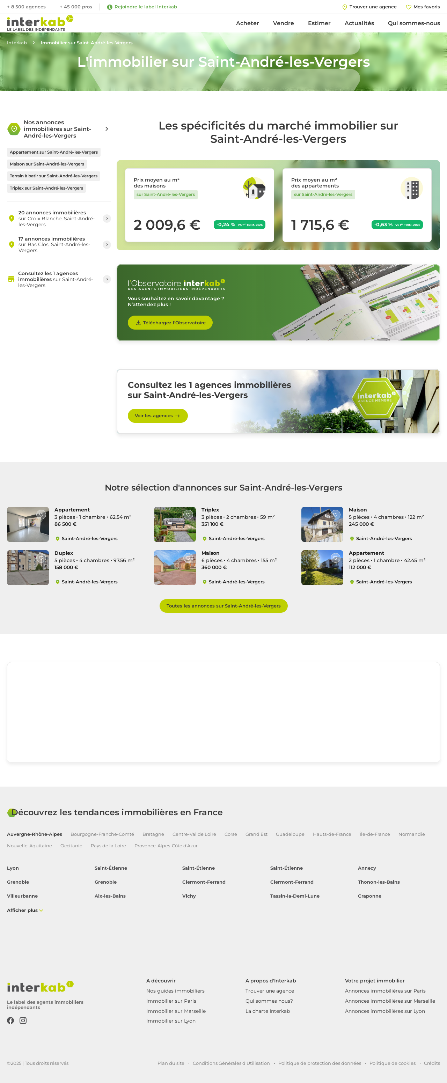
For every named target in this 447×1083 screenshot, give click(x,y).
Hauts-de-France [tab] (332, 834)
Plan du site (170, 1063)
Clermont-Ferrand (204, 882)
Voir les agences (158, 415)
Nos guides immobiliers (175, 991)
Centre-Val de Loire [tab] (194, 834)
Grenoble (18, 882)
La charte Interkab (268, 1011)
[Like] (41, 515)
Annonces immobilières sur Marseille (390, 1001)
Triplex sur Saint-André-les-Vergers (46, 188)
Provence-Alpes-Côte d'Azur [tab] (166, 845)
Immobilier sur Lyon (171, 1021)
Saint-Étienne (111, 868)
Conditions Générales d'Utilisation (231, 1063)
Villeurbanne (22, 896)
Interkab (17, 42)
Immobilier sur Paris (171, 1001)
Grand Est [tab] (257, 834)
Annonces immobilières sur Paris (385, 991)
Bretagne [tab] (153, 834)
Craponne (369, 896)
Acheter (247, 23)
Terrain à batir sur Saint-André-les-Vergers (53, 175)
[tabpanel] (223, 889)
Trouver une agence (270, 991)
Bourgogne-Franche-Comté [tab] (102, 834)
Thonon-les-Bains (379, 882)
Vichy (189, 896)
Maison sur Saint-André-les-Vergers (47, 164)
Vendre (283, 23)
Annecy (367, 868)
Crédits (432, 1063)
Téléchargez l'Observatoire (170, 322)
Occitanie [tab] (71, 845)
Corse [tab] (231, 834)
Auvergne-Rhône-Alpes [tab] (34, 834)
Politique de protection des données (319, 1063)
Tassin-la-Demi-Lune (295, 896)
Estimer (319, 23)
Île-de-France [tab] (375, 834)
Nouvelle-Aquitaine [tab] (29, 845)
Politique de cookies (392, 1063)
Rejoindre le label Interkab (141, 6)
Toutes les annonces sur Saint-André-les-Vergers (224, 606)
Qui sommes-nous (414, 23)
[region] (223, 714)
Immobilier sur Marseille (176, 1011)
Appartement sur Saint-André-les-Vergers (54, 152)
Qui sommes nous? (269, 1001)
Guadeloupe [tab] (290, 834)
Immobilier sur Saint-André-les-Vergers (87, 42)
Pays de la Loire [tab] (108, 845)
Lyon (13, 868)
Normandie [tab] (411, 834)
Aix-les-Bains (110, 896)
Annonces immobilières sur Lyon (385, 1011)
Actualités (359, 23)
